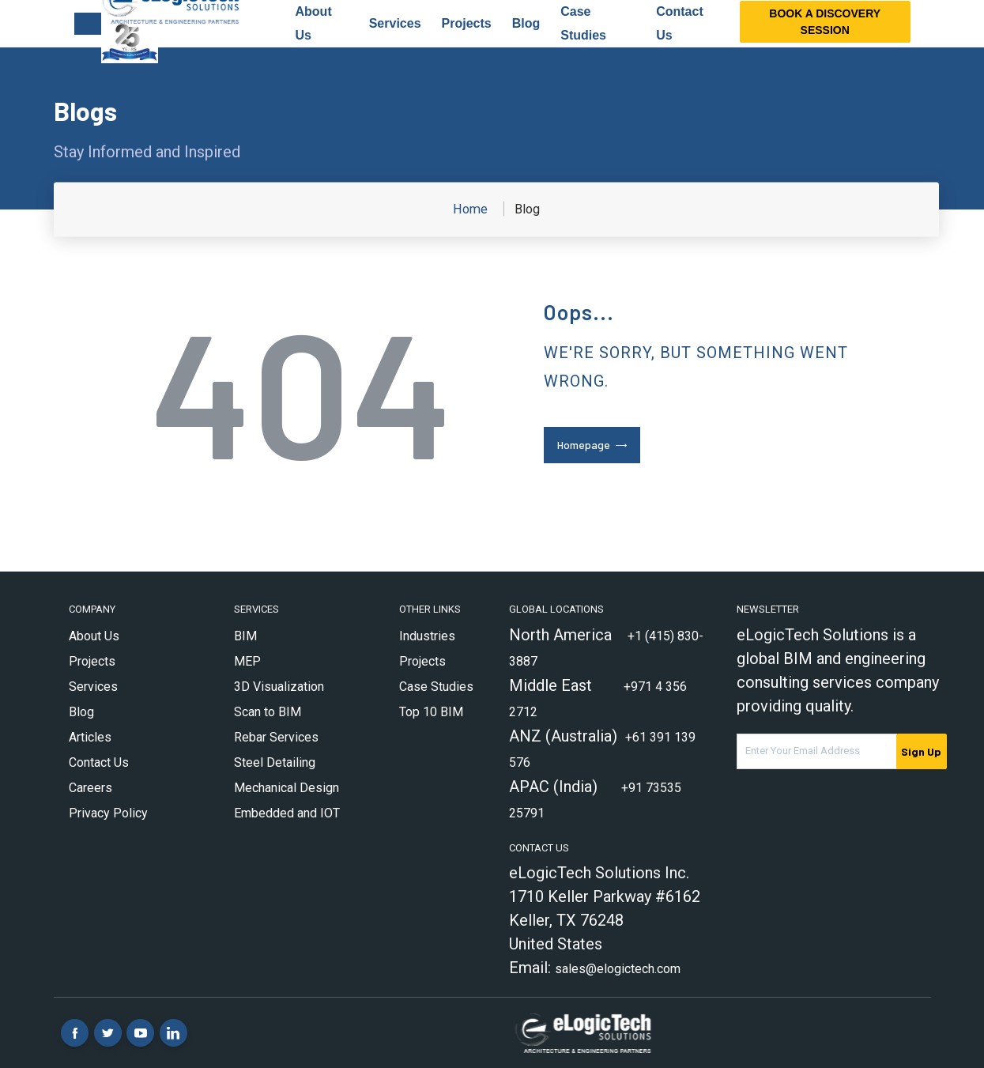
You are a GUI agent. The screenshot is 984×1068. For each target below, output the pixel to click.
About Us (94, 635)
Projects (467, 23)
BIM (245, 635)
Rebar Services (276, 737)
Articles (90, 737)
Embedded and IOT (287, 813)
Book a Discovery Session (824, 21)
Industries (427, 635)
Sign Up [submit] (921, 751)
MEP (247, 661)
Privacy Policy (108, 813)
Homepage (583, 444)
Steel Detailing (274, 762)
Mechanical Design (286, 787)
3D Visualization (279, 686)
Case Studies (436, 686)
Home (470, 209)
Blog (526, 23)
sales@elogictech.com (618, 968)
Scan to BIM (267, 711)
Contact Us (99, 762)
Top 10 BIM (431, 711)
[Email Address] (817, 751)
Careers (90, 787)
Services (395, 23)
